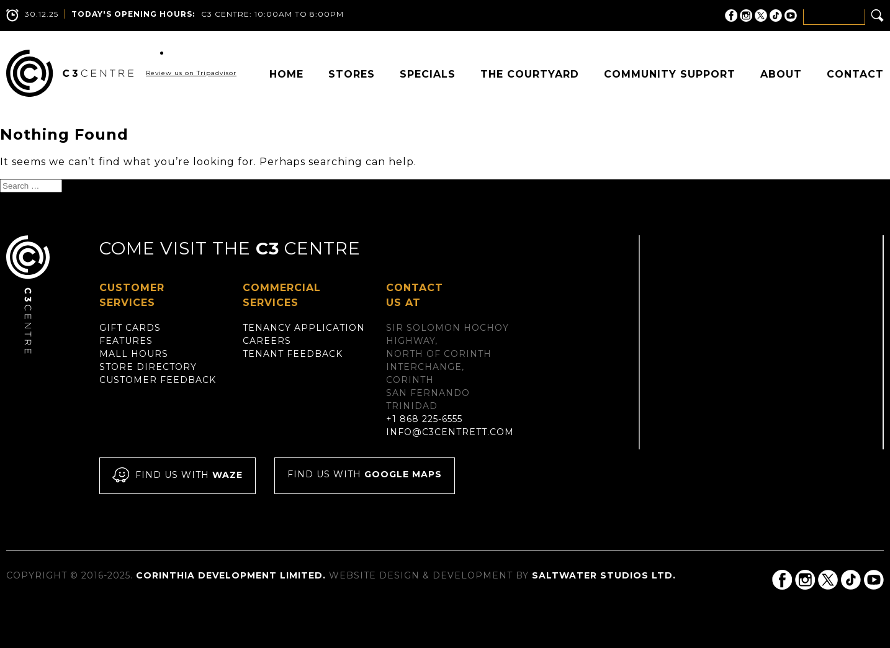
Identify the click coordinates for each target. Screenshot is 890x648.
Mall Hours (133, 353)
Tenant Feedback (293, 353)
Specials (428, 74)
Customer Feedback (157, 379)
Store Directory (148, 366)
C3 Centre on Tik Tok (776, 15)
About (781, 74)
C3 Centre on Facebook (731, 15)
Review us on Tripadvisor (191, 73)
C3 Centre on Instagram (746, 15)
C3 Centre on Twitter (761, 15)
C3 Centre (69, 73)
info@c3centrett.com (450, 432)
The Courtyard (529, 74)
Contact (855, 74)
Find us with (177, 475)
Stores (351, 74)
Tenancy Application (304, 327)
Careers (267, 340)
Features (126, 340)
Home (286, 74)
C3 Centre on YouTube (790, 15)
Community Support (669, 74)
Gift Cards (130, 327)
